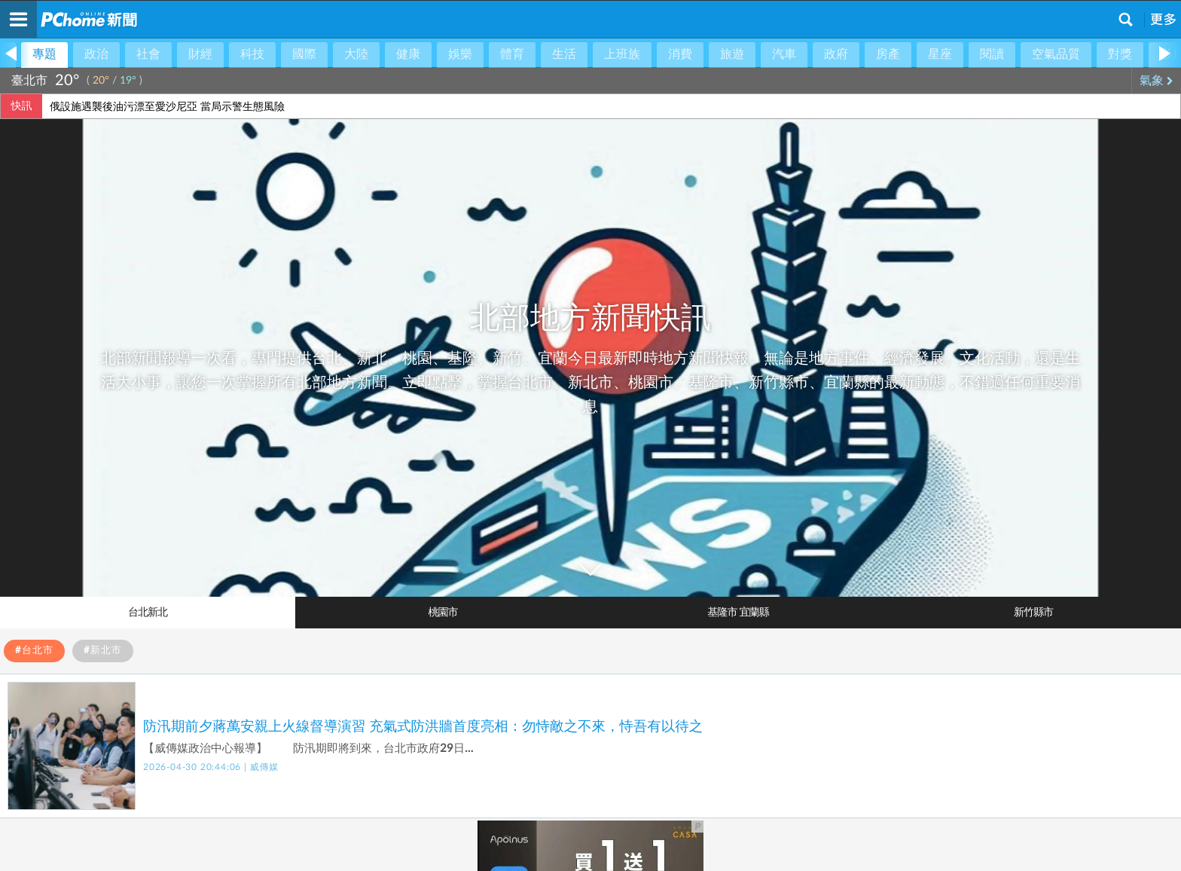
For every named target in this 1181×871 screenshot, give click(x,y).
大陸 (356, 54)
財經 (200, 54)
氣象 (1156, 81)
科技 (252, 54)
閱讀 (992, 54)
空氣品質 (1056, 54)
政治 (96, 54)
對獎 (1120, 54)
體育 (512, 54)
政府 (836, 54)
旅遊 (732, 54)
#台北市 (34, 651)
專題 (44, 54)
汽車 (784, 54)
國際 (304, 54)
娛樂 (460, 54)
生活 (564, 54)
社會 (148, 54)
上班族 (622, 54)
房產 (888, 54)
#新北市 (103, 651)
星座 (940, 54)
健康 (408, 54)
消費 (680, 54)
